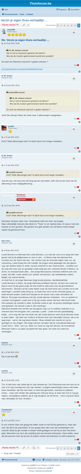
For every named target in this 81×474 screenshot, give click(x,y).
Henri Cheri (6, 241)
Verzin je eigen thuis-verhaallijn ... (24, 20)
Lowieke (5, 371)
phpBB (32, 465)
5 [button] (75, 25)
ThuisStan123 (7, 410)
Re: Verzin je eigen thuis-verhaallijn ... (25, 40)
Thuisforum (21, 195)
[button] (57, 25)
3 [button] (68, 25)
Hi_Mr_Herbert (7, 76)
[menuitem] (5, 9)
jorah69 (11, 126)
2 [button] (64, 25)
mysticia (5, 343)
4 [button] (71, 25)
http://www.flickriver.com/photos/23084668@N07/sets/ (22, 69)
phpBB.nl (50, 468)
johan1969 (11, 30)
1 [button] (61, 25)
